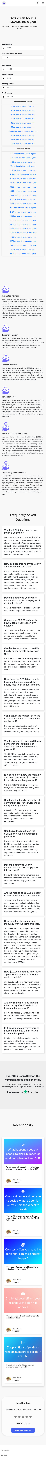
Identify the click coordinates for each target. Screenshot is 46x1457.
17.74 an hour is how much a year (23, 241)
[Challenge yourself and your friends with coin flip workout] (23, 1300)
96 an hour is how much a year (23, 140)
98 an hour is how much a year (23, 144)
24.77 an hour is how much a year (23, 191)
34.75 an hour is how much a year (23, 187)
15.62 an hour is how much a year (23, 162)
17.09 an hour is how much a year (23, 216)
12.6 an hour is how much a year (23, 166)
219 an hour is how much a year (22, 158)
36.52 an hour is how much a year (23, 224)
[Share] (37, 3)
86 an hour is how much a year (23, 249)
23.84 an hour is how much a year (23, 183)
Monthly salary (7, 84)
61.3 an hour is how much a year (23, 208)
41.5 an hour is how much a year (23, 154)
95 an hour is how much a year (23, 135)
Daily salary (6, 65)
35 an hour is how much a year (23, 119)
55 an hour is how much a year (23, 127)
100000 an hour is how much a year (23, 131)
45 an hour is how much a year (23, 123)
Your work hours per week (12, 54)
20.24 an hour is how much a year (23, 195)
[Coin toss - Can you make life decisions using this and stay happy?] (23, 1251)
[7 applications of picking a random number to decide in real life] (23, 1349)
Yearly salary (7, 93)
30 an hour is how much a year (23, 115)
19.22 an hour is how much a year (23, 237)
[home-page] (4, 3)
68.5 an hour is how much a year (23, 254)
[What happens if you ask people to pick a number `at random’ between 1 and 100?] (23, 1151)
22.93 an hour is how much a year (23, 229)
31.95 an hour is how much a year (23, 179)
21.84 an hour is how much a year (23, 212)
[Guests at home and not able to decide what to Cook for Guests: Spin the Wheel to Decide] (23, 1200)
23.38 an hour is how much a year (23, 204)
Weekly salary (7, 74)
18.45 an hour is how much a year (23, 233)
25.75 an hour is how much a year (23, 245)
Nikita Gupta (16, 1180)
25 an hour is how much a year (23, 110)
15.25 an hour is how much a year (23, 170)
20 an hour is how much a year (23, 106)
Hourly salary (7, 44)
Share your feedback (23, 1430)
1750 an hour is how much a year (23, 174)
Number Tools (5, 1450)
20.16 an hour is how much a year (23, 199)
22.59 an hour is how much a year (23, 220)
